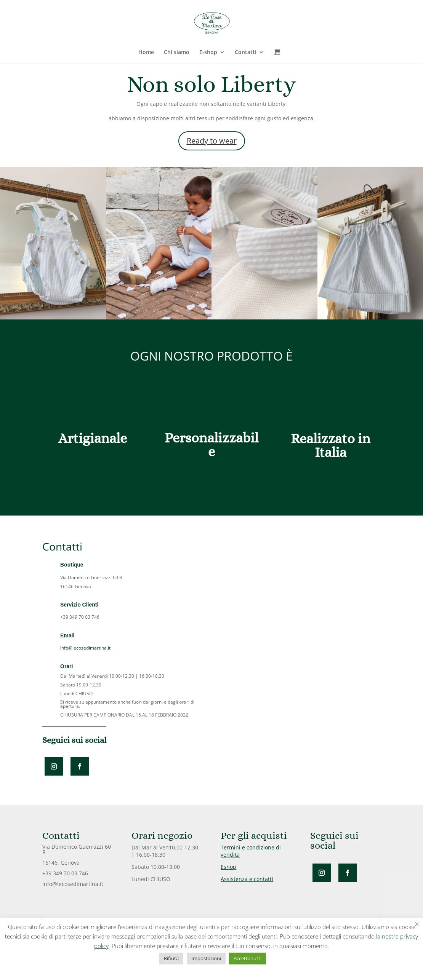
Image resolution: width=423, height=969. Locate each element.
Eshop (228, 866)
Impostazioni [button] (206, 958)
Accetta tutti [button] (247, 958)
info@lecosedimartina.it (85, 648)
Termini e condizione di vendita (251, 851)
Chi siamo (176, 52)
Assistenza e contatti (247, 879)
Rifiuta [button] (171, 958)
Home (146, 52)
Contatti (245, 52)
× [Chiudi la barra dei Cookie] (416, 924)
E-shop (208, 52)
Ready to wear (212, 141)
